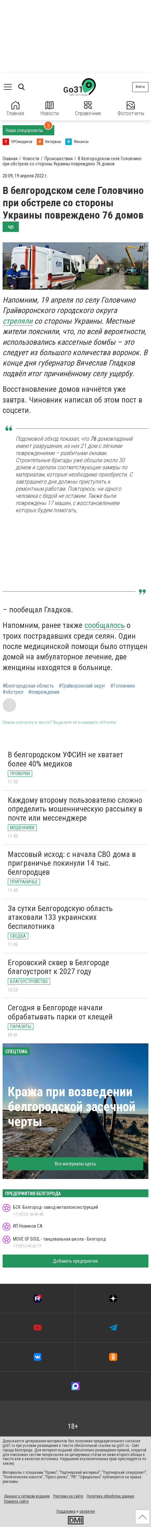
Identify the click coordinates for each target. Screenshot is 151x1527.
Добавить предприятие (75, 1261)
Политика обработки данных (110, 1496)
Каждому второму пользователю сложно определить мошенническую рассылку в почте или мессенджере (75, 809)
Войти (140, 87)
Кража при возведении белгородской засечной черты (71, 1106)
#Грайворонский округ (82, 686)
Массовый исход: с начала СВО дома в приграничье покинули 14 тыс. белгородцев (72, 863)
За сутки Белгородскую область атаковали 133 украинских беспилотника (60, 917)
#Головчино (122, 686)
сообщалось (104, 625)
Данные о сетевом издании (27, 1496)
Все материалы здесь (75, 1163)
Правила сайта (16, 1501)
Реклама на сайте (68, 1496)
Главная (15, 108)
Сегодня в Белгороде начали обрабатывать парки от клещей (60, 1012)
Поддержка (66, 1511)
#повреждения (43, 692)
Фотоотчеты (131, 108)
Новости (50, 108)
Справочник (88, 108)
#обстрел (13, 692)
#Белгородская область (28, 686)
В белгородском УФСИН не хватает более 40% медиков (65, 759)
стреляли (17, 321)
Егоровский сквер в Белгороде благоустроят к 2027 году (58, 967)
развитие (87, 1511)
